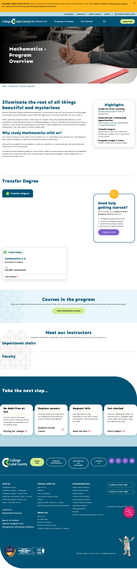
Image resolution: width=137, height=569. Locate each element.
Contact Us (7, 510)
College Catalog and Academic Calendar (53, 529)
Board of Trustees (44, 523)
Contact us (98, 462)
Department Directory (12, 513)
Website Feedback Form (12, 524)
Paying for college (13, 431)
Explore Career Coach (46, 430)
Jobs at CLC (42, 488)
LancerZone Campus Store (47, 497)
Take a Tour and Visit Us (11, 503)
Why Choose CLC (39, 21)
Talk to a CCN (109, 232)
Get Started (87, 21)
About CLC (41, 517)
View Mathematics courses (68, 311)
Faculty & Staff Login (118, 492)
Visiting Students (78, 509)
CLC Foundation (43, 494)
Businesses (69, 14)
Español (75, 512)
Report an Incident (10, 521)
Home (4, 86)
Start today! (115, 431)
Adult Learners (77, 494)
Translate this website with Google (119, 507)
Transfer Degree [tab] (17, 193)
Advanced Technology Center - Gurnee (17, 497)
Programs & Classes (64, 21)
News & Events (95, 14)
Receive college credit (106, 111)
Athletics (40, 491)
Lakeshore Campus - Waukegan (14, 491)
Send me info (80, 431)
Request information (57, 462)
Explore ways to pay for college (110, 123)
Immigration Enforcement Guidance (18, 527)
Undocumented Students (81, 503)
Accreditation (42, 520)
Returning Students (79, 506)
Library (40, 500)
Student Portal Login (125, 14)
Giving (107, 14)
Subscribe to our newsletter (78, 463)
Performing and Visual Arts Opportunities (53, 506)
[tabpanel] (45, 213)
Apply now (37, 462)
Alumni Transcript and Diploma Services (87, 515)
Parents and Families (80, 491)
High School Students (80, 488)
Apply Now (127, 21)
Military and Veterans (80, 497)
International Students (81, 500)
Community (81, 14)
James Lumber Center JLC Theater (50, 503)
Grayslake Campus (9, 488)
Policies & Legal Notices (46, 526)
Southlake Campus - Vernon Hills (14, 494)
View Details (12, 276)
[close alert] (134, 3)
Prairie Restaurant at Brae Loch (14, 500)
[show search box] (105, 21)
